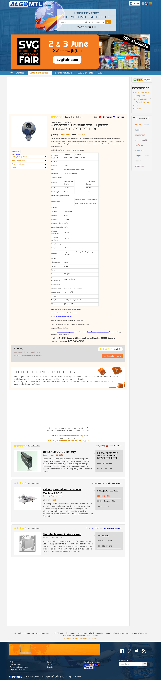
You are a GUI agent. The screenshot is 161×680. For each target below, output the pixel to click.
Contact (50, 662)
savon (146, 155)
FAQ (67, 381)
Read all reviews (19, 160)
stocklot (138, 161)
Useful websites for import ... (141, 104)
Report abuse (77, 117)
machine (145, 140)
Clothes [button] (21, 72)
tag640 (86, 440)
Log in (49, 664)
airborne (51, 440)
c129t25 (78, 440)
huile (137, 140)
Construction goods (112, 528)
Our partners (15, 664)
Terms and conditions (19, 667)
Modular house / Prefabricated (62, 534)
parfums (139, 145)
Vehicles (117, 446)
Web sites (137, 108)
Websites (93, 638)
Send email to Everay (112, 356)
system (71, 440)
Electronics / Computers (113, 117)
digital (137, 129)
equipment (140, 135)
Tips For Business (140, 99)
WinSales (103, 535)
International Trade (141, 92)
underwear (139, 166)
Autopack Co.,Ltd (107, 490)
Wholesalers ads (71, 638)
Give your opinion (19, 157)
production (139, 150)
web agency (47, 676)
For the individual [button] (64, 72)
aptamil (138, 124)
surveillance (61, 440)
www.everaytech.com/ (32, 355)
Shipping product (140, 95)
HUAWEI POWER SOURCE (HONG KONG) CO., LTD (107, 456)
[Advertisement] (68, 96)
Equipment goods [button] (39, 72)
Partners (83, 638)
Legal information (17, 669)
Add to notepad (18, 164)
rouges (138, 155)
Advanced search (86, 27)
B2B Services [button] (86, 72)
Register (50, 667)
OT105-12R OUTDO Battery (59, 452)
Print (14, 168)
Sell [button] (101, 72)
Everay (18, 348)
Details (67, 117)
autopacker (105, 496)
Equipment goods (113, 483)
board (146, 124)
